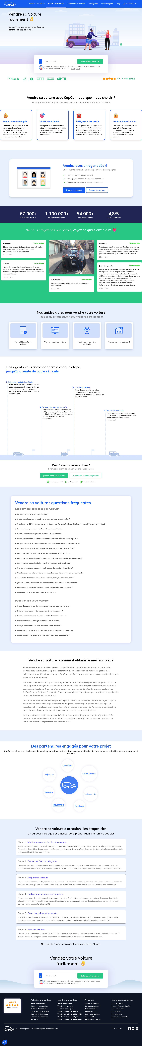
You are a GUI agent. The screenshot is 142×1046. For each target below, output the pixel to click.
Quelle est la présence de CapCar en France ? (36, 592)
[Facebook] (129, 1028)
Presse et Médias (92, 1003)
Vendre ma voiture (56, 3)
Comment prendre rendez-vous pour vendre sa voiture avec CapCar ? (46, 538)
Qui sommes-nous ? (93, 1006)
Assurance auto (118, 1009)
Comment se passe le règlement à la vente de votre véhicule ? (43, 563)
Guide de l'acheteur (39, 1003)
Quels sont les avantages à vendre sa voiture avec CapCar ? (42, 519)
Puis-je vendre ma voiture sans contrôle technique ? (39, 611)
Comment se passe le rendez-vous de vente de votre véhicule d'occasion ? (48, 558)
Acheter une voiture (37, 3)
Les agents (116, 1011)
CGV (87, 1017)
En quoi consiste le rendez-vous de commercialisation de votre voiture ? (47, 543)
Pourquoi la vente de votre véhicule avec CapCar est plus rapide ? (44, 548)
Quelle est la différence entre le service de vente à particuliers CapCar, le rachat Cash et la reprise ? (60, 524)
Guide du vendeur (64, 1003)
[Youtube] (132, 1028)
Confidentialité (52, 1029)
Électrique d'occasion (39, 1017)
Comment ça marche (76, 3)
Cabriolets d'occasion (39, 1014)
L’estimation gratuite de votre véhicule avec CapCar (39, 529)
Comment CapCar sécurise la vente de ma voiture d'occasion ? (43, 553)
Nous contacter (91, 1009)
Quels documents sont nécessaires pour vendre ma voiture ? (42, 606)
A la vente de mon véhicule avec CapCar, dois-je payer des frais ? (44, 578)
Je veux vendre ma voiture (54, 475)
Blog (118, 3)
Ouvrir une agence (92, 1014)
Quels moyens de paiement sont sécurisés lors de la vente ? (42, 635)
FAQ (113, 1019)
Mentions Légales (38, 1029)
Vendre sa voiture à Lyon (67, 1017)
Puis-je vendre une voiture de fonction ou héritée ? (38, 625)
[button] (4, 1042)
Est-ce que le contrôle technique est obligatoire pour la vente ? (43, 587)
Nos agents (93, 3)
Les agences (116, 1014)
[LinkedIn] (136, 1028)
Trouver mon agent (74, 190)
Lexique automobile (119, 1017)
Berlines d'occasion (38, 1009)
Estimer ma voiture (97, 190)
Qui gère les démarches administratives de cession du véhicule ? (44, 568)
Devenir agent (107, 3)
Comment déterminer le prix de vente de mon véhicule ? (40, 616)
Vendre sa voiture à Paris (68, 1011)
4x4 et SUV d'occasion (40, 1011)
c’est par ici (75, 69)
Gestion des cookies (93, 1019)
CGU (93, 1017)
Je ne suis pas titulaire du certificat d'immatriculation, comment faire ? (46, 582)
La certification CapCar (121, 1006)
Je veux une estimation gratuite (86, 475)
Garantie (34, 1019)
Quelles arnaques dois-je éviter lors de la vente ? (37, 621)
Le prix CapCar (117, 1003)
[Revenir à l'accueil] (10, 4)
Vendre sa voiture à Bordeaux (69, 1019)
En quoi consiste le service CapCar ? (31, 514)
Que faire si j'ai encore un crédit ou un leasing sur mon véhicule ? (44, 630)
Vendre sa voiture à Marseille (69, 1014)
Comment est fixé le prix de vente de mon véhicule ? (38, 534)
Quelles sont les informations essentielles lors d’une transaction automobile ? (50, 573)
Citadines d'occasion (39, 1006)
